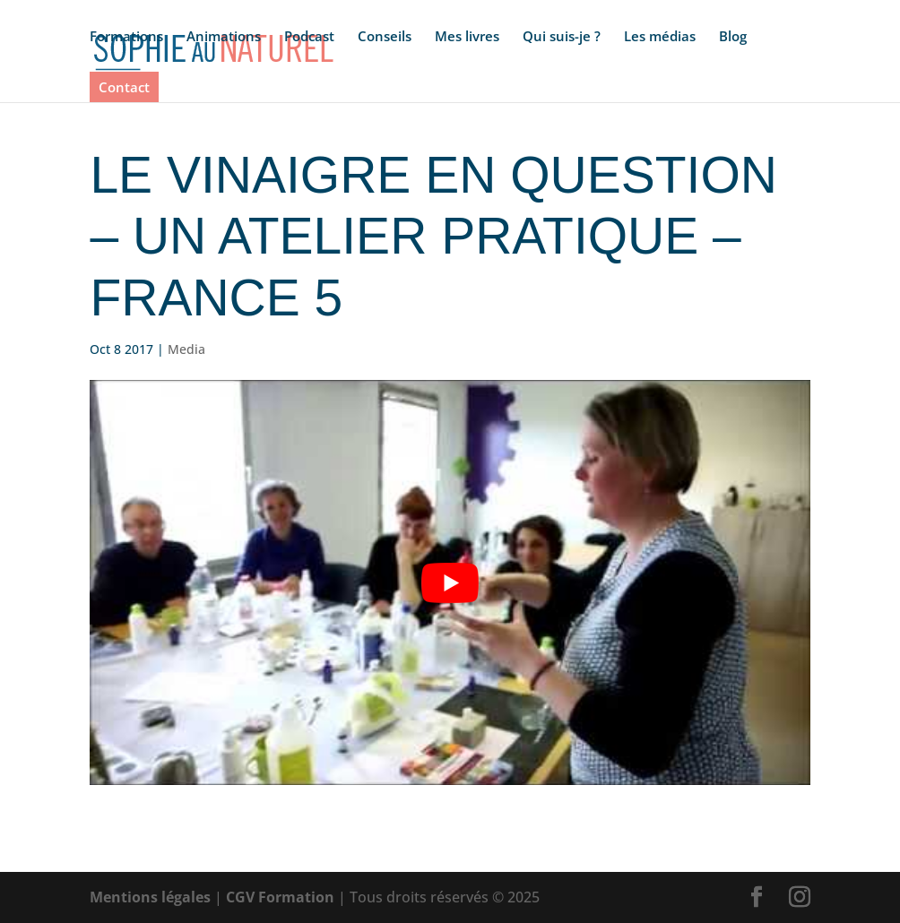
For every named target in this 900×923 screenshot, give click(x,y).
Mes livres (467, 37)
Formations (126, 37)
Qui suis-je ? (562, 37)
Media (186, 349)
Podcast (309, 37)
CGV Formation (280, 897)
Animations (223, 37)
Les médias (660, 37)
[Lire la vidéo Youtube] (449, 582)
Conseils (384, 37)
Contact (124, 87)
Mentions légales (150, 897)
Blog (733, 37)
